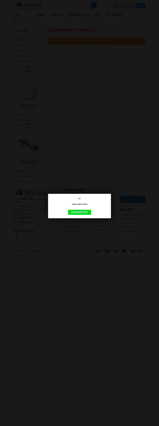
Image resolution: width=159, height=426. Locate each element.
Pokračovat (79, 195)
